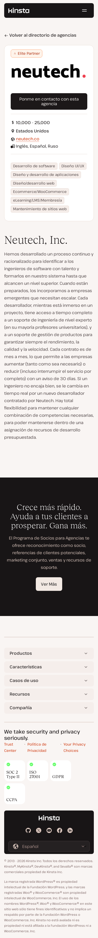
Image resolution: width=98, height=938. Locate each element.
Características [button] (26, 667)
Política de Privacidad (37, 747)
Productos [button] (21, 653)
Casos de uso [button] (24, 680)
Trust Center (10, 747)
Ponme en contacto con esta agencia (49, 101)
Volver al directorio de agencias (40, 35)
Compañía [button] (21, 708)
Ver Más (49, 584)
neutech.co (27, 139)
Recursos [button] (20, 694)
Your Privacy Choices (74, 747)
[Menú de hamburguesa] (84, 10)
